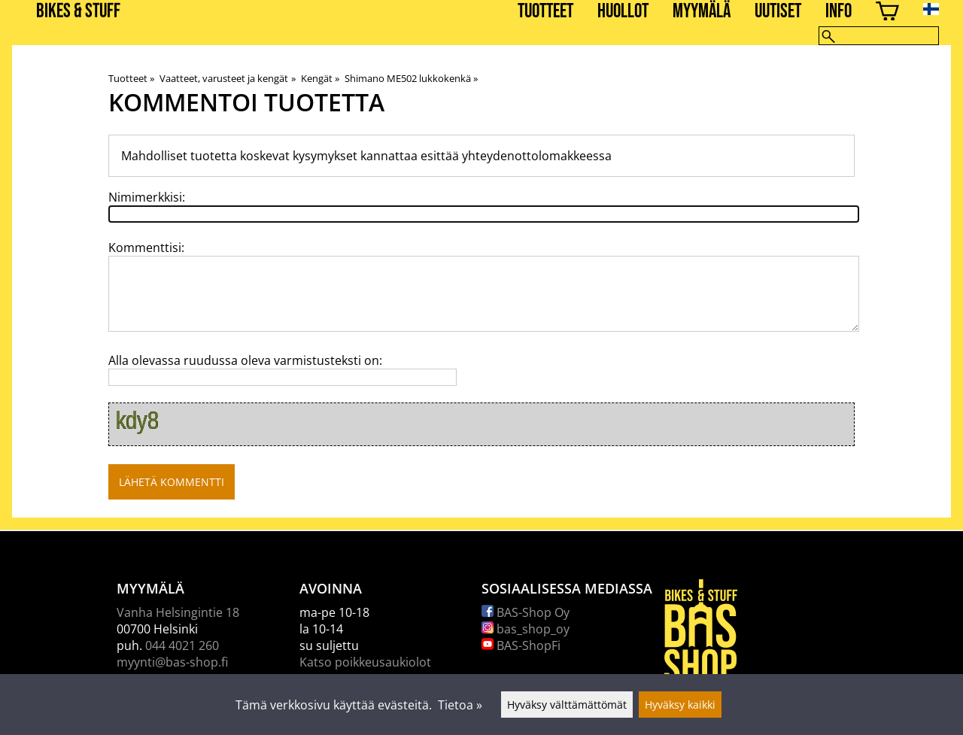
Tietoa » (460, 705)
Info (838, 11)
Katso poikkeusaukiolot (365, 662)
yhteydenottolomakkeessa (537, 155)
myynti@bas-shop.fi (172, 662)
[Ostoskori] (887, 13)
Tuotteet (545, 11)
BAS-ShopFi (521, 645)
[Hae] (879, 35)
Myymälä (702, 11)
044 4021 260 (182, 645)
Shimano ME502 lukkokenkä (411, 78)
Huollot (623, 11)
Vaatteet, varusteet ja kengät (227, 78)
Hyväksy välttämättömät (567, 704)
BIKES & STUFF (78, 11)
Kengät (320, 78)
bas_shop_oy (526, 629)
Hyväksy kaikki (680, 704)
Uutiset (778, 11)
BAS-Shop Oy (526, 612)
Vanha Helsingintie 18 (178, 612)
